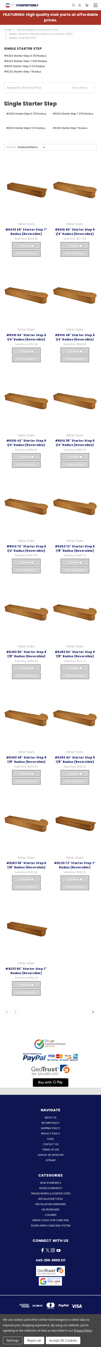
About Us (50, 1117)
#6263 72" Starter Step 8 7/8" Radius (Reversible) (75, 548)
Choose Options (26, 253)
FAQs (50, 1139)
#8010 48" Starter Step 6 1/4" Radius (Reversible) (75, 337)
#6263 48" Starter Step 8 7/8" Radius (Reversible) (26, 759)
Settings (12, 1340)
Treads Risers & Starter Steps (50, 1193)
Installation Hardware (50, 1204)
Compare (26, 245)
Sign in (42, 1155)
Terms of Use (50, 1149)
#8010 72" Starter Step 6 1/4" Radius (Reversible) (26, 548)
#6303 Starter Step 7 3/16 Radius (25, 61)
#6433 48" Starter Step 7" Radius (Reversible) (26, 232)
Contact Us (51, 1144)
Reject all (34, 1340)
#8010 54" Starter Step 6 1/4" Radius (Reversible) (26, 337)
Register (58, 1155)
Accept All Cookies (63, 1340)
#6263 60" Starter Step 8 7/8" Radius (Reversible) (26, 654)
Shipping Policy (50, 1128)
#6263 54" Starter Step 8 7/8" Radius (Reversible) (75, 654)
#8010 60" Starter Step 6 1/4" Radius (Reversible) (75, 232)
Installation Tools (50, 1199)
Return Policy (51, 1123)
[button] (49, 88)
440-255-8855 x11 (50, 1260)
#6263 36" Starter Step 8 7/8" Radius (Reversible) (26, 865)
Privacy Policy (50, 1133)
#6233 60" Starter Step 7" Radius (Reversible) (26, 971)
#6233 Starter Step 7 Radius (22, 72)
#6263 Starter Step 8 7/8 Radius (25, 56)
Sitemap (51, 1160)
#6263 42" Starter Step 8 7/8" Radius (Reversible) (75, 759)
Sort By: (11, 147)
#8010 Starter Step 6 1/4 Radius (24, 66)
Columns (51, 1215)
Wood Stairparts (50, 1188)
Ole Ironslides (50, 1209)
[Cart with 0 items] (87, 5)
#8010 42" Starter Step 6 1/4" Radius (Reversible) (26, 443)
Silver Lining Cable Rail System (50, 1225)
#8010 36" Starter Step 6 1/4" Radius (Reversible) (75, 443)
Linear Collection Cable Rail (50, 1220)
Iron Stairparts (50, 1183)
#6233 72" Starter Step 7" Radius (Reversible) (74, 865)
